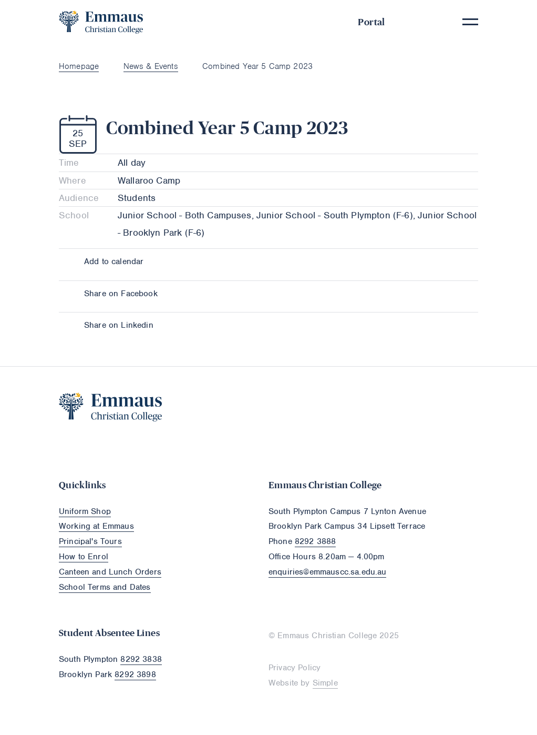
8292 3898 (135, 674)
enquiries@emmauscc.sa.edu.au (327, 572)
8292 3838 (140, 659)
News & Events (150, 66)
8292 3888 (315, 541)
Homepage (79, 66)
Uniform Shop (85, 511)
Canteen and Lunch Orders (110, 572)
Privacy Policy (294, 667)
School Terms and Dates (105, 587)
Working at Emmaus (96, 526)
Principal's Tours (90, 541)
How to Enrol (83, 556)
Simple (325, 683)
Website (283, 683)
